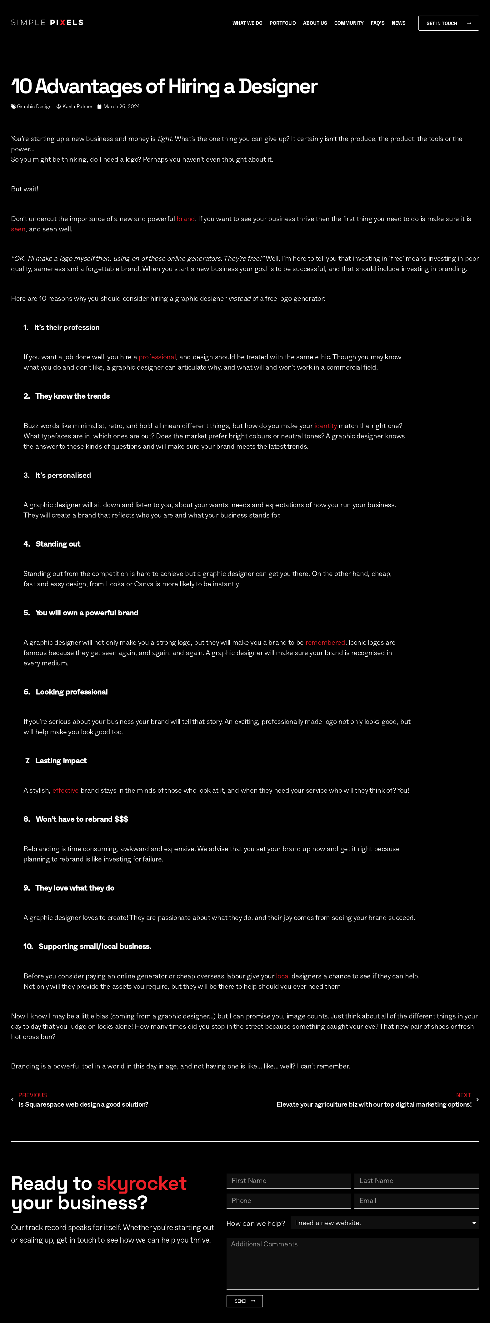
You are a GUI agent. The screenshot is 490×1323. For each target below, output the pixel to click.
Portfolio (283, 23)
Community (349, 23)
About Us (315, 23)
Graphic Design (34, 106)
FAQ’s (378, 23)
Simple (47, 23)
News (399, 23)
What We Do (247, 23)
